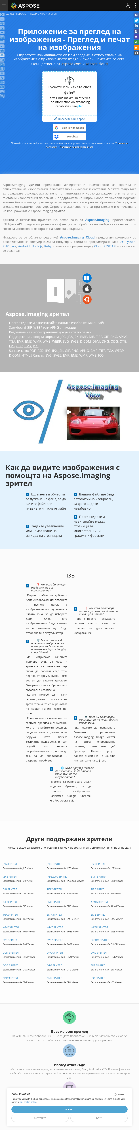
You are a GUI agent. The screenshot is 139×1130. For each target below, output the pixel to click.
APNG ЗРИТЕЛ (99, 902)
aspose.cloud (97, 63)
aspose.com (71, 63)
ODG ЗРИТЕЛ (10, 965)
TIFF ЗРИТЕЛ (54, 889)
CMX (27, 346)
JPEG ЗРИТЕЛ (54, 864)
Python (130, 242)
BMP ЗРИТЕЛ (98, 876)
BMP (83, 336)
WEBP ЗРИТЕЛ (99, 927)
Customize (40, 1118)
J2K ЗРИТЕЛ (10, 876)
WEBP (37, 327)
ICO (35, 346)
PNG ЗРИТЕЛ (54, 902)
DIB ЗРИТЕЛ (10, 889)
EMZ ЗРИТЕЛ (98, 914)
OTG (123, 341)
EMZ (28, 341)
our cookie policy (28, 1102)
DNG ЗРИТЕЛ (99, 952)
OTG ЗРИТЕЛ (54, 965)
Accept (69, 1109)
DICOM (85, 341)
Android (24, 246)
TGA (12, 341)
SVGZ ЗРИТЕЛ (55, 940)
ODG (114, 341)
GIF (29, 327)
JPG (63, 336)
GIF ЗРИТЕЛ (10, 902)
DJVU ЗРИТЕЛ (55, 952)
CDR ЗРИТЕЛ (10, 978)
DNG (105, 341)
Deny (99, 1118)
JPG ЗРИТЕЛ (10, 864)
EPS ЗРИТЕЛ (98, 965)
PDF (33, 350)
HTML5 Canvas (33, 355)
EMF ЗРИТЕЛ (54, 914)
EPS (12, 346)
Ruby (47, 246)
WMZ (46, 341)
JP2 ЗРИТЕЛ (98, 864)
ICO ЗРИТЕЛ (98, 978)
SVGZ (75, 341)
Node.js (36, 246)
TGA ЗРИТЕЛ (10, 914)
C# (121, 242)
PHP (6, 246)
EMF (20, 341)
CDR (19, 346)
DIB (91, 336)
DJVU (96, 341)
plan (80, 106)
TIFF (99, 336)
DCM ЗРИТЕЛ (11, 952)
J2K (76, 336)
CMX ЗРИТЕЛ (54, 978)
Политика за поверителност (76, 146)
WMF (37, 341)
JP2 (69, 336)
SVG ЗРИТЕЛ (10, 940)
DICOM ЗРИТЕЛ (100, 940)
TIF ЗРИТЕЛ (97, 889)
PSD (40, 350)
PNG (113, 336)
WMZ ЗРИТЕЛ (55, 927)
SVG (66, 341)
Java (13, 246)
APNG (54, 327)
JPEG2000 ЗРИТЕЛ (57, 876)
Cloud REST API (105, 246)
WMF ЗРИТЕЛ (11, 927)
